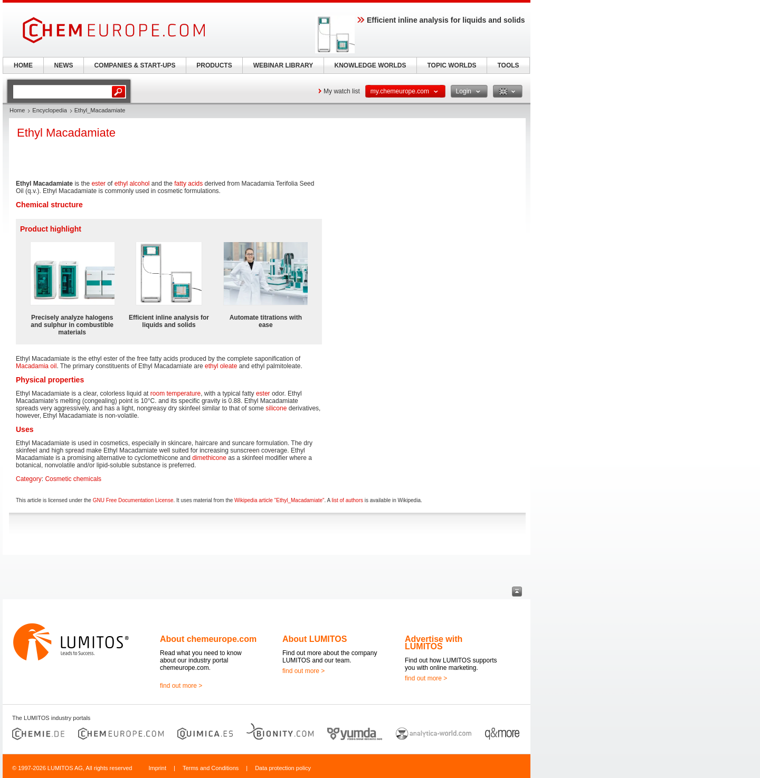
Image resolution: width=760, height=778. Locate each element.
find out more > (181, 685)
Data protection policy (283, 768)
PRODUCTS (214, 65)
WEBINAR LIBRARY (283, 65)
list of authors (347, 500)
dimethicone (209, 458)
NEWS (63, 65)
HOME (23, 65)
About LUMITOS (314, 639)
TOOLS (508, 65)
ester (98, 183)
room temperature (175, 393)
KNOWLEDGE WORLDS (370, 65)
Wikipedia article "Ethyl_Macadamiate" (279, 500)
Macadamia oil (36, 366)
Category (29, 479)
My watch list (342, 91)
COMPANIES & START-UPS (134, 65)
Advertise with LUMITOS (433, 643)
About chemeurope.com (208, 639)
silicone (276, 408)
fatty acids (188, 183)
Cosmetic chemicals (73, 479)
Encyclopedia (49, 110)
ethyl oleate (221, 366)
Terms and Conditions (211, 768)
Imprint (157, 768)
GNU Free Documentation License (133, 500)
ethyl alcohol (132, 183)
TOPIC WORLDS (451, 65)
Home (17, 110)
